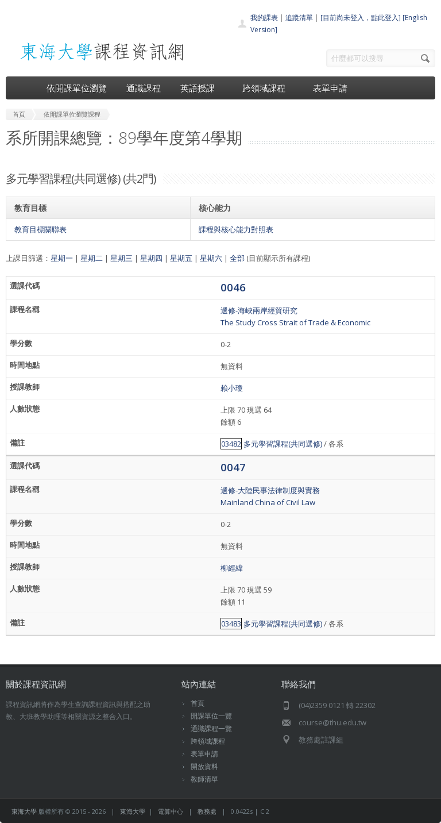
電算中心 (170, 811)
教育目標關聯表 (40, 229)
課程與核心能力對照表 (236, 229)
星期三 (121, 258)
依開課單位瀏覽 (77, 88)
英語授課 (201, 88)
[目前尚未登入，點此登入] (360, 17)
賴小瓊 (231, 388)
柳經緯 (231, 568)
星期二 (91, 258)
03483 (231, 623)
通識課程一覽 (211, 728)
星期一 (62, 258)
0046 (233, 287)
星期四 (151, 258)
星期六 (211, 258)
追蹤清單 (299, 17)
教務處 (207, 811)
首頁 (197, 703)
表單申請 (330, 88)
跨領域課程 (267, 88)
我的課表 (264, 17)
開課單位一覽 (211, 716)
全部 (237, 258)
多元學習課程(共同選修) (282, 444)
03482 (231, 444)
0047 (233, 467)
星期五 (181, 258)
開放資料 (204, 766)
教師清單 (204, 779)
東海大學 (24, 811)
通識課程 (143, 88)
